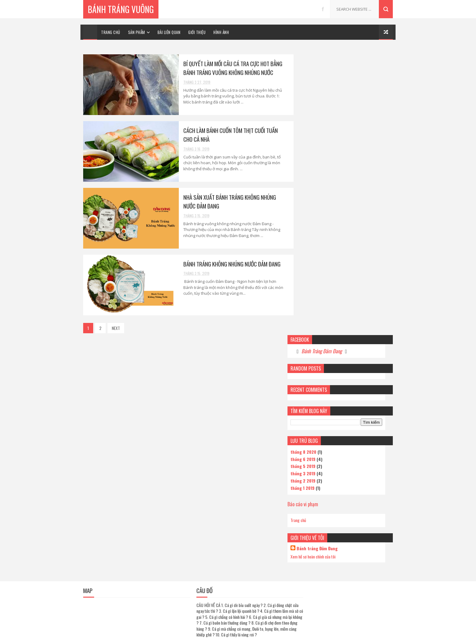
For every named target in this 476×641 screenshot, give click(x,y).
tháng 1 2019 (311, 198)
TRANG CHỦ (110, 32)
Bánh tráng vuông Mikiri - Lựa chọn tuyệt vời (355, 446)
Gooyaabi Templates (280, 633)
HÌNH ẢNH (221, 32)
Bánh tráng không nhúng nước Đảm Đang (230, 263)
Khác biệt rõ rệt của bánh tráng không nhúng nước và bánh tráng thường (359, 524)
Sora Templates (213, 633)
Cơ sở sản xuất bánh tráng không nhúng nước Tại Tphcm (354, 367)
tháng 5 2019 (311, 177)
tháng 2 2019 (311, 191)
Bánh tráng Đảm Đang (325, 259)
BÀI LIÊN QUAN (169, 32)
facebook (323, 9)
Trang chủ (306, 231)
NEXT (116, 328)
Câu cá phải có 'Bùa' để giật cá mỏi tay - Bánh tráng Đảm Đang (358, 420)
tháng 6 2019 (311, 170)
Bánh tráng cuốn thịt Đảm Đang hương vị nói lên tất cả (358, 394)
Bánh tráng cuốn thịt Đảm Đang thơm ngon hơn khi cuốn (357, 602)
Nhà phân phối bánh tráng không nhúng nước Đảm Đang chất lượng (359, 550)
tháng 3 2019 (311, 184)
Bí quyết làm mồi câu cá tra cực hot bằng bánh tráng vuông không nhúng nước (228, 67)
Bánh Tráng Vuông (121, 9)
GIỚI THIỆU (197, 32)
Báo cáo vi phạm (311, 215)
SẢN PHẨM (136, 32)
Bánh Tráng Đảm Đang (330, 62)
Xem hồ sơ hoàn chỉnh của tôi (321, 267)
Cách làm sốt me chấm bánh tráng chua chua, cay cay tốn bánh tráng (359, 472)
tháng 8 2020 (312, 162)
